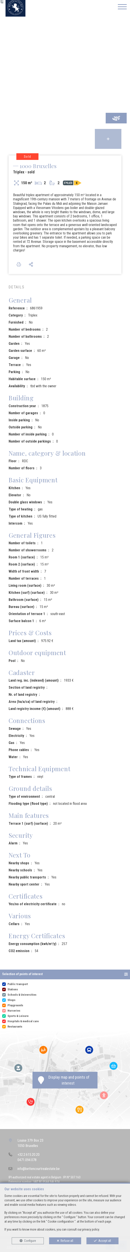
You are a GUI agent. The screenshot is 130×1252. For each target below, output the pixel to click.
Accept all (104, 1240)
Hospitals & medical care (23, 1021)
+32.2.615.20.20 (28, 1154)
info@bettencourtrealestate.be (38, 1169)
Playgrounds (15, 1005)
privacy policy (90, 1229)
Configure (30, 1240)
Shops (11, 1000)
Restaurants (15, 1026)
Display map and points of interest (63, 1080)
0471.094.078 (26, 1160)
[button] (65, 974)
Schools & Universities (22, 994)
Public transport (18, 984)
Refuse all (67, 1240)
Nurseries (14, 1010)
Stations (13, 989)
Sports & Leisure (18, 1016)
